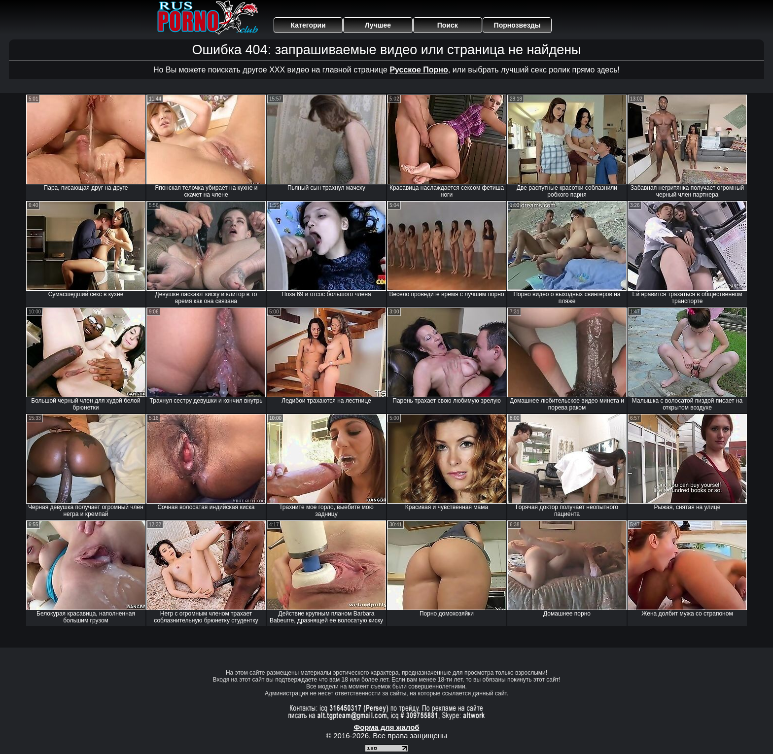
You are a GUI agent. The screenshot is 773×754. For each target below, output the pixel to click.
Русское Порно (418, 70)
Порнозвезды (517, 25)
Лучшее (378, 25)
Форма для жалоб (386, 727)
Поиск (447, 25)
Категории (308, 25)
